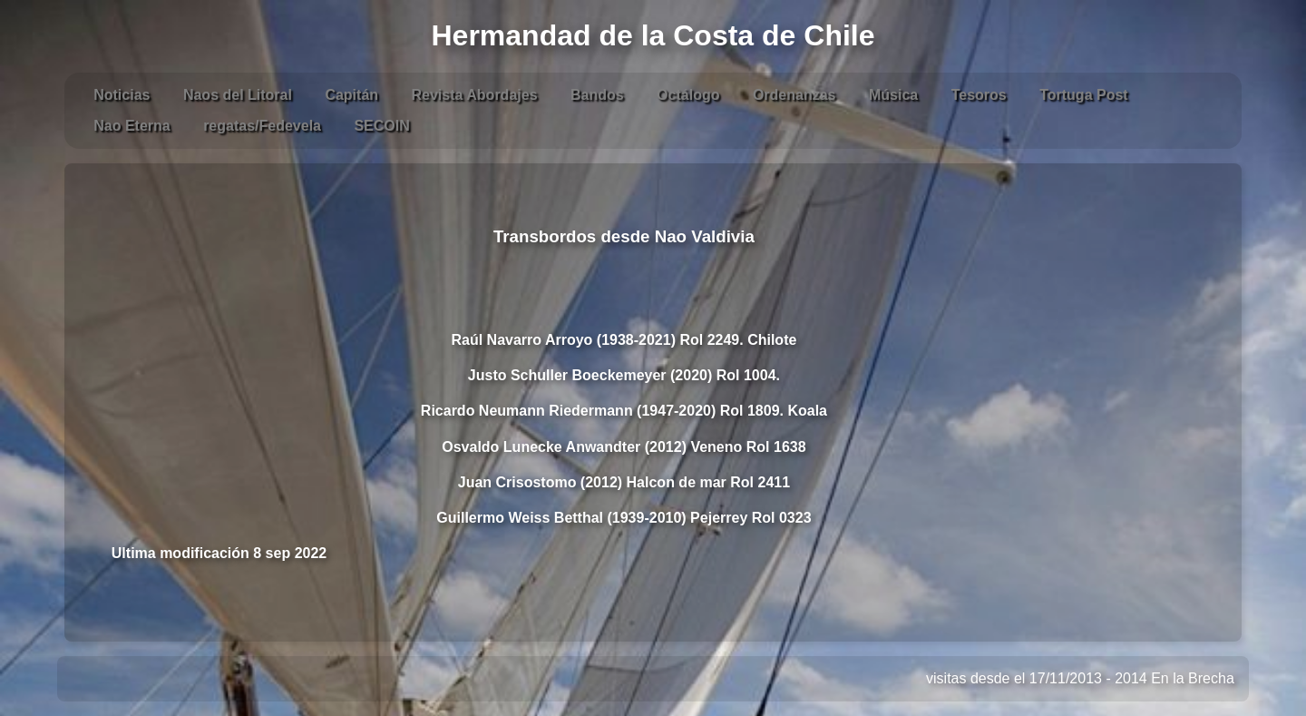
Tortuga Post (1083, 95)
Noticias (121, 95)
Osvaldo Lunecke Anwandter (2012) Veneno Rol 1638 (623, 447)
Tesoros (979, 95)
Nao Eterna (131, 125)
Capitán (351, 95)
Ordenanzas (794, 95)
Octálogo (688, 95)
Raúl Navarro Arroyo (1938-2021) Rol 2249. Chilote (623, 340)
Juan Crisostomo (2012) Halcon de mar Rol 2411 (624, 482)
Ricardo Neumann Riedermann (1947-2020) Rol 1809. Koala (624, 410)
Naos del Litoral (237, 95)
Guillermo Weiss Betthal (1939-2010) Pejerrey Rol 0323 (623, 517)
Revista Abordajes (475, 95)
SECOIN (381, 125)
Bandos (597, 95)
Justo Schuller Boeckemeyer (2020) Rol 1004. (624, 375)
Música (893, 95)
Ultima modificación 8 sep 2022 (219, 553)
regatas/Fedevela (262, 125)
